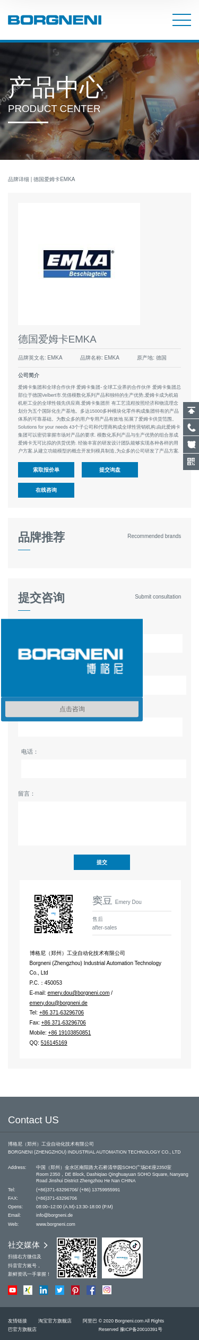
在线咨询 (46, 490)
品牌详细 (18, 179)
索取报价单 (46, 470)
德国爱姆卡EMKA (54, 179)
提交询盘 (109, 470)
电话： (30, 751)
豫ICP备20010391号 (141, 1329)
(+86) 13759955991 (100, 1189)
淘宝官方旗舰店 (55, 1321)
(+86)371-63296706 (56, 1189)
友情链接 (17, 1321)
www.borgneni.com (55, 1224)
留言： (27, 793)
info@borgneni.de (54, 1215)
